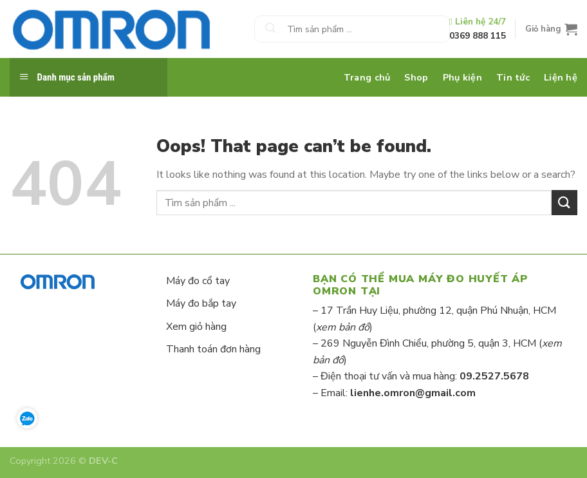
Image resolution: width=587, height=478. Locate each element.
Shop (416, 77)
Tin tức (513, 77)
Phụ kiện (462, 77)
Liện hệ (560, 77)
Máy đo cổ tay (198, 281)
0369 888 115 (477, 36)
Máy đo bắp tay (201, 303)
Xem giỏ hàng (196, 327)
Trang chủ (367, 77)
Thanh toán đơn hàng (213, 349)
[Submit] (270, 29)
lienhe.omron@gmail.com (413, 393)
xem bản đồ (342, 327)
